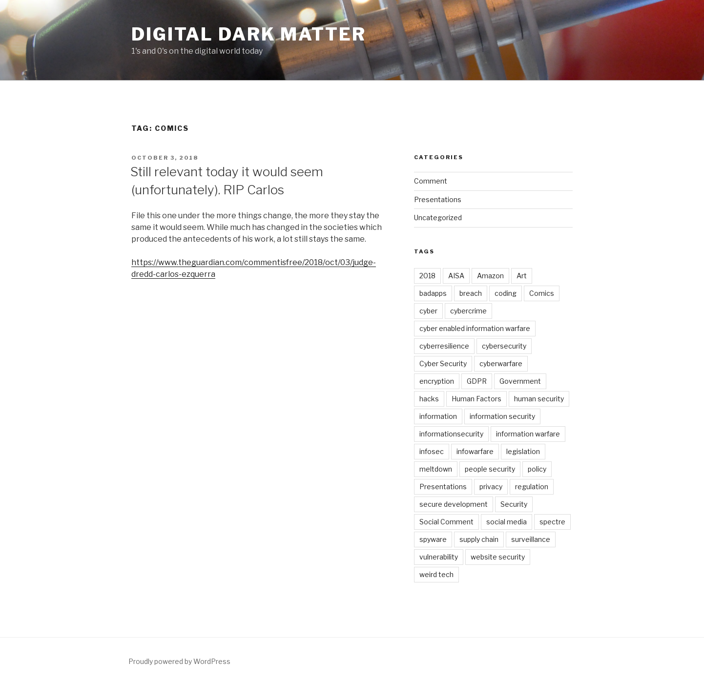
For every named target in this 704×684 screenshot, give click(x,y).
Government (520, 381)
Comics (541, 293)
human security (539, 398)
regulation (531, 486)
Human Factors (476, 398)
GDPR (477, 381)
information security (502, 416)
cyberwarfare (500, 363)
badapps (433, 293)
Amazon (490, 275)
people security (490, 469)
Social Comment (446, 522)
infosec (431, 451)
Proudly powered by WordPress (179, 661)
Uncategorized (438, 217)
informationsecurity (451, 434)
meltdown (435, 469)
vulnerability (438, 557)
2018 (427, 275)
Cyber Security (443, 363)
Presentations (437, 199)
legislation (523, 451)
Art (522, 275)
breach (470, 293)
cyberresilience (444, 346)
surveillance (530, 539)
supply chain (478, 539)
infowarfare (475, 451)
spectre (552, 522)
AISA (456, 275)
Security (513, 504)
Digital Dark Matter (248, 34)
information (438, 416)
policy (537, 469)
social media (506, 522)
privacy (490, 486)
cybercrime (468, 311)
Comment (430, 181)
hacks (429, 398)
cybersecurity (504, 346)
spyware (433, 539)
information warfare (528, 434)
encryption (436, 381)
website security (498, 557)
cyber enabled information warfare (474, 328)
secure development (453, 504)
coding (506, 293)
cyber (428, 311)
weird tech (436, 574)
